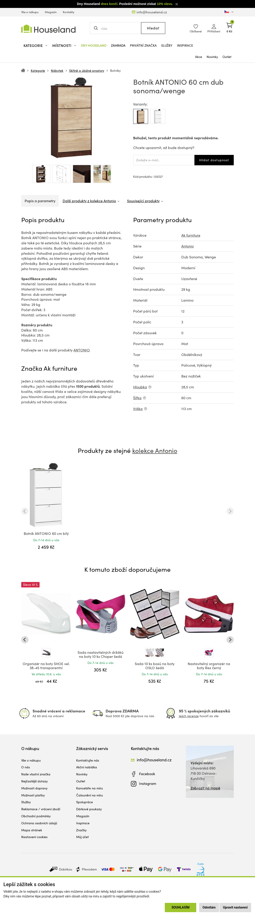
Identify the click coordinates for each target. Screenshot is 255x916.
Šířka (137, 397)
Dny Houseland (93, 45)
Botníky (115, 70)
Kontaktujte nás (87, 760)
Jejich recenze (189, 716)
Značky (81, 830)
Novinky (212, 57)
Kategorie (38, 70)
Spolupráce (84, 802)
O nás (25, 767)
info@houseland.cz (152, 12)
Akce (198, 57)
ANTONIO (81, 350)
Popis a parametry (40, 200)
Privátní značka (143, 45)
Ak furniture (190, 235)
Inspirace (185, 45)
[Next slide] (230, 511)
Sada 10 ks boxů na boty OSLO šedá (155, 665)
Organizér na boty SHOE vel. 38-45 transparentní (46, 665)
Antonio (187, 246)
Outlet (226, 57)
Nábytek (57, 70)
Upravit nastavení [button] (235, 907)
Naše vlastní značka (35, 774)
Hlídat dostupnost (214, 160)
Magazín (51, 12)
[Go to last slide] (24, 639)
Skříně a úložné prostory (86, 70)
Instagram (147, 783)
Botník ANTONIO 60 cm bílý (46, 533)
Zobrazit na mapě (205, 788)
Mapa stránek (31, 830)
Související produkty (143, 200)
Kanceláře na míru (89, 788)
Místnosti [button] (61, 45)
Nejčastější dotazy (34, 781)
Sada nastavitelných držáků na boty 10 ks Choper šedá (100, 654)
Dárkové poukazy (89, 809)
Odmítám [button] (209, 907)
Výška (138, 408)
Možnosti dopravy (34, 788)
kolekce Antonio (154, 450)
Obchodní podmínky (36, 816)
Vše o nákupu (29, 12)
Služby (166, 45)
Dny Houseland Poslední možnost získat (125, 4)
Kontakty (68, 12)
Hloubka (140, 387)
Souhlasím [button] (180, 907)
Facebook (147, 773)
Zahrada (118, 45)
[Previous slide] (24, 511)
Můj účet (82, 837)
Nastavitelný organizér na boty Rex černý (209, 665)
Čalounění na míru (89, 795)
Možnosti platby (33, 795)
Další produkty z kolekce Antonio (89, 200)
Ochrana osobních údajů (39, 823)
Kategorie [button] (33, 45)
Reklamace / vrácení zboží (40, 809)
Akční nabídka (86, 767)
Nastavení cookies (34, 837)
